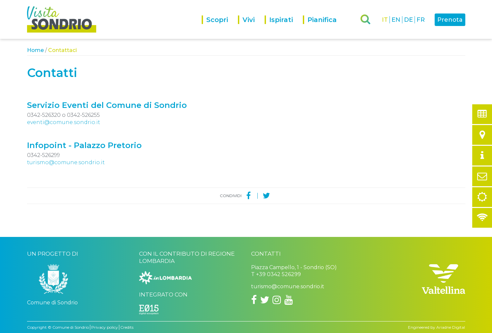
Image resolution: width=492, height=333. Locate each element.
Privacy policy (104, 327)
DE (408, 19)
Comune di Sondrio (70, 327)
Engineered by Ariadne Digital (436, 327)
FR (421, 19)
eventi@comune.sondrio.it (63, 122)
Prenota (450, 19)
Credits (126, 327)
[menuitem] (220, 27)
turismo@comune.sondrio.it (66, 162)
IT (385, 19)
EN (395, 19)
